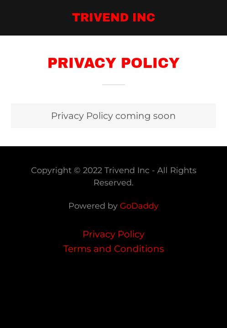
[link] (113, 18)
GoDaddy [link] (139, 206)
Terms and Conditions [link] (113, 248)
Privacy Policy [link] (113, 234)
